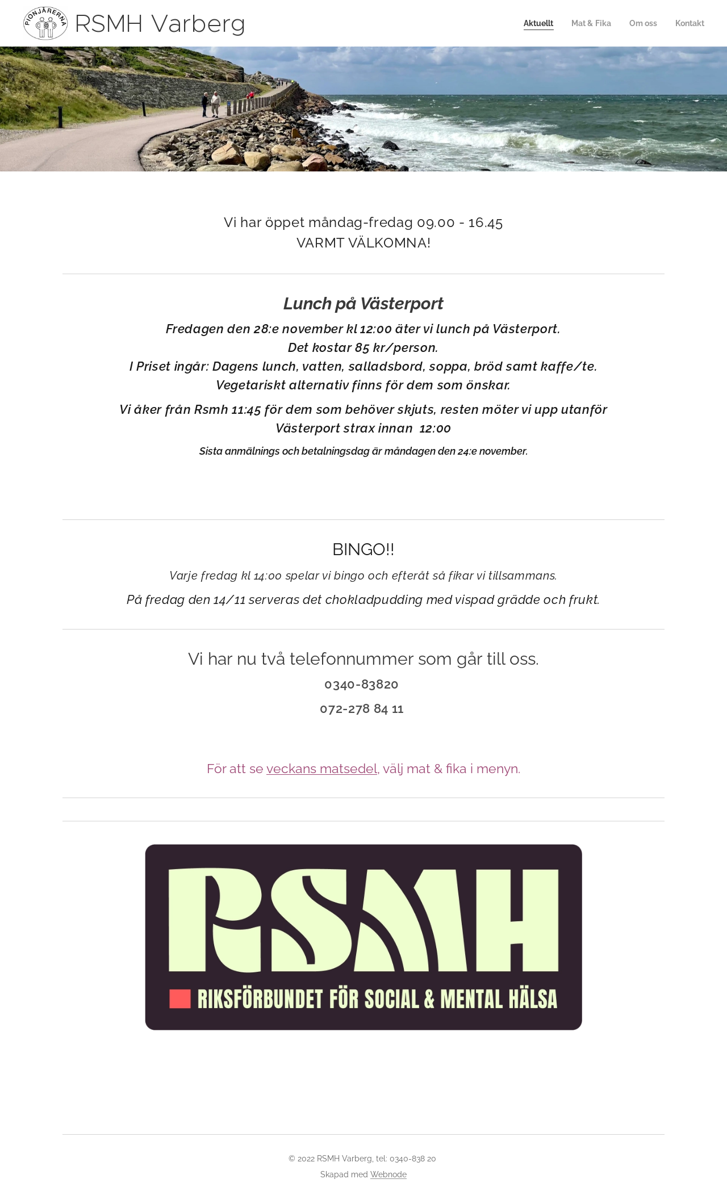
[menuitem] (531, 23)
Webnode (388, 1174)
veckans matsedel (321, 768)
